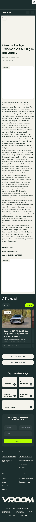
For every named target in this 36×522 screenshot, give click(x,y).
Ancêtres (22, 468)
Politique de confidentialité (6, 511)
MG (13, 345)
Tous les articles (18, 356)
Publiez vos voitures (26, 478)
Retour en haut (18, 362)
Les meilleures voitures (7, 461)
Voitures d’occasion (26, 460)
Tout (4, 478)
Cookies (31, 512)
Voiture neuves (24, 464)
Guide (17, 345)
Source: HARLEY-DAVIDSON (12, 254)
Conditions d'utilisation (20, 511)
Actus (6, 305)
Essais (4, 490)
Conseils (5, 486)
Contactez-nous (24, 482)
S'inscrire (18, 441)
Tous (29, 305)
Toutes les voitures (9, 456)
